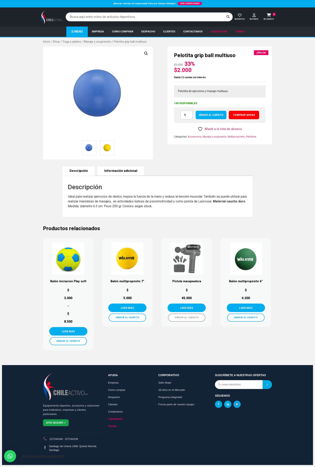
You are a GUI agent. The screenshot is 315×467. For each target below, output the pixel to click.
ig (227, 404)
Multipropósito (236, 136)
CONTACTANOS (192, 31)
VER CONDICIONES (189, 3)
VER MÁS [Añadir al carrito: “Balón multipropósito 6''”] (246, 308)
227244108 (56, 438)
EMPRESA (98, 31)
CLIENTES (169, 31)
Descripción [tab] (79, 171)
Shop (56, 41)
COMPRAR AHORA (244, 115)
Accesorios (194, 136)
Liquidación (115, 418)
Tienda (112, 426)
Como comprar (116, 389)
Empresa (113, 382)
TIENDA (240, 31)
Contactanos (115, 411)
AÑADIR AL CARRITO (68, 341)
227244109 (71, 438)
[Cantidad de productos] (186, 115)
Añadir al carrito (211, 115)
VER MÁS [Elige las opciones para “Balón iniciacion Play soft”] (68, 331)
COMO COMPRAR (122, 31)
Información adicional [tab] (120, 171)
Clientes (113, 404)
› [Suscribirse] (267, 384)
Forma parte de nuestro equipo (176, 404)
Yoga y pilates (71, 41)
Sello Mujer (164, 382)
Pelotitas (251, 136)
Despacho (114, 397)
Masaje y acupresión (97, 41)
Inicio (46, 41)
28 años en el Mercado (171, 389)
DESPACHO (148, 31)
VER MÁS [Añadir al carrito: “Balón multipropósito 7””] (127, 308)
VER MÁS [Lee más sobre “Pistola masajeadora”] (187, 308)
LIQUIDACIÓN (219, 31)
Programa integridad (170, 397)
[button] (146, 53)
